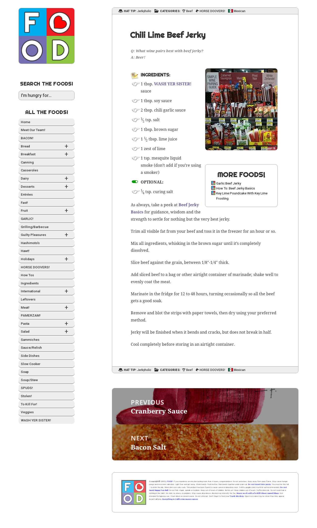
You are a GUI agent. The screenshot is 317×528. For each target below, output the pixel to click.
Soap (25, 372)
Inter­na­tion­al (46, 291)
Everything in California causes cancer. (180, 499)
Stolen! (26, 396)
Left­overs (28, 299)
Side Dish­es (30, 356)
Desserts (46, 187)
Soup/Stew (29, 380)
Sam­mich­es (30, 340)
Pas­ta (46, 324)
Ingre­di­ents (30, 283)
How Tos (27, 275)
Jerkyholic (144, 11)
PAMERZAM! (31, 315)
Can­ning (27, 162)
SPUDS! (27, 388)
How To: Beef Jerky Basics (235, 188)
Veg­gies (27, 412)
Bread (46, 146)
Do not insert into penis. (259, 484)
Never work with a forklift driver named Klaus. (258, 493)
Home (25, 122)
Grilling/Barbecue (35, 227)
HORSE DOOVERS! (35, 267)
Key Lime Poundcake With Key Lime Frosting (241, 195)
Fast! (24, 203)
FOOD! (170, 481)
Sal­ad (46, 332)
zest (147, 148)
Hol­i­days (46, 259)
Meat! (46, 308)
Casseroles (29, 170)
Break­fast (46, 154)
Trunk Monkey (237, 496)
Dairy (46, 179)
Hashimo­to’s (30, 243)
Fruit (46, 211)
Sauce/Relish (31, 347)
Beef (189, 11)
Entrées (27, 194)
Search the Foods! (46, 84)
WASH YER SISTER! (36, 420)
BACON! (27, 138)
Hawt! (25, 251)
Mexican (239, 11)
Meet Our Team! (33, 130)
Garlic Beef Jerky (228, 183)
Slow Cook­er (30, 364)
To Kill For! (29, 404)
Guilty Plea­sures (46, 235)
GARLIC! (27, 219)
